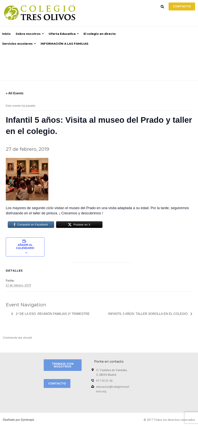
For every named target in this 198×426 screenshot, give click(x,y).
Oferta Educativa (62, 34)
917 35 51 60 (104, 381)
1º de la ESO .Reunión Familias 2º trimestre (52, 313)
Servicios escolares (17, 43)
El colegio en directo (100, 34)
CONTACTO (57, 383)
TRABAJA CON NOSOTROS (62, 365)
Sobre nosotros (28, 34)
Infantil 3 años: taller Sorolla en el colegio (148, 313)
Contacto (182, 6)
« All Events (14, 93)
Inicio (6, 34)
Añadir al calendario (25, 246)
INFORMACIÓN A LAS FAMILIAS (65, 43)
